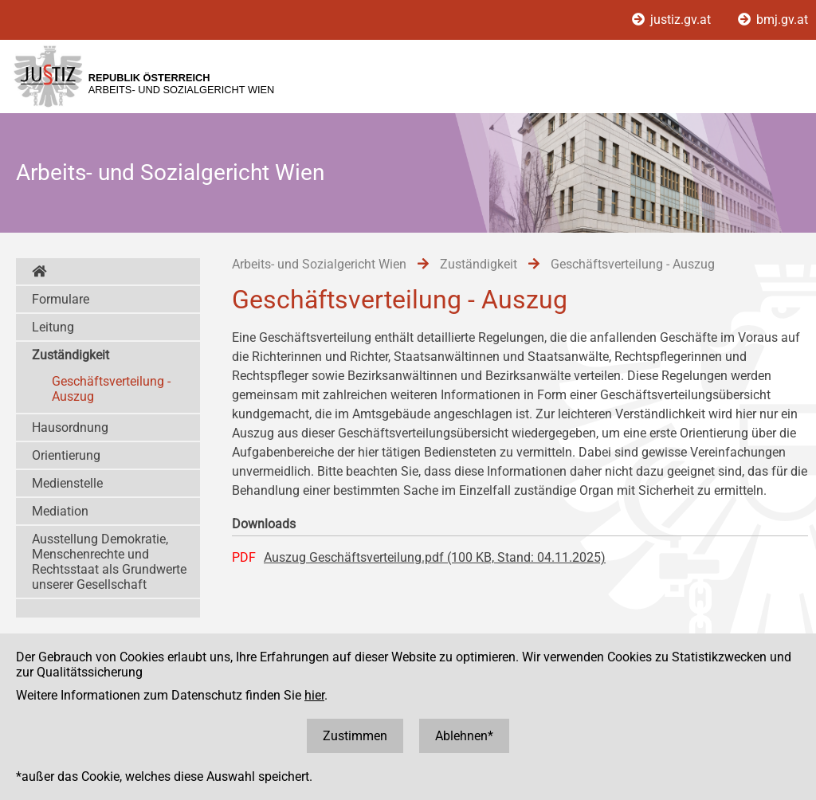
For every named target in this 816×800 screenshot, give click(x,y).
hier (314, 695)
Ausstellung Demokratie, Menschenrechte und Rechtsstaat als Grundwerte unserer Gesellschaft (109, 561)
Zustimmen (355, 735)
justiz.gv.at (673, 19)
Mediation (60, 511)
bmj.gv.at (773, 19)
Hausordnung (70, 427)
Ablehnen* (464, 735)
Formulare (60, 299)
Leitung (53, 327)
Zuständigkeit (70, 355)
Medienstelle (67, 483)
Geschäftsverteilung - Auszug (111, 389)
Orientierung (66, 455)
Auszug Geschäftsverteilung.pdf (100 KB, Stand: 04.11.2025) (435, 557)
